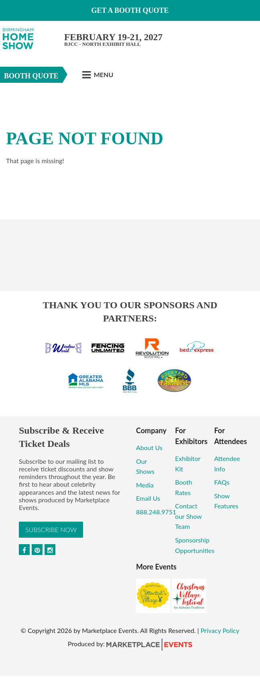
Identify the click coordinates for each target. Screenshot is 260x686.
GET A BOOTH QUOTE (130, 10)
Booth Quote (31, 76)
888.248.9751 (156, 512)
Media (145, 485)
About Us (149, 447)
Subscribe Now (51, 529)
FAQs (222, 482)
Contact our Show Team (188, 516)
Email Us (148, 498)
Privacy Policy (220, 630)
